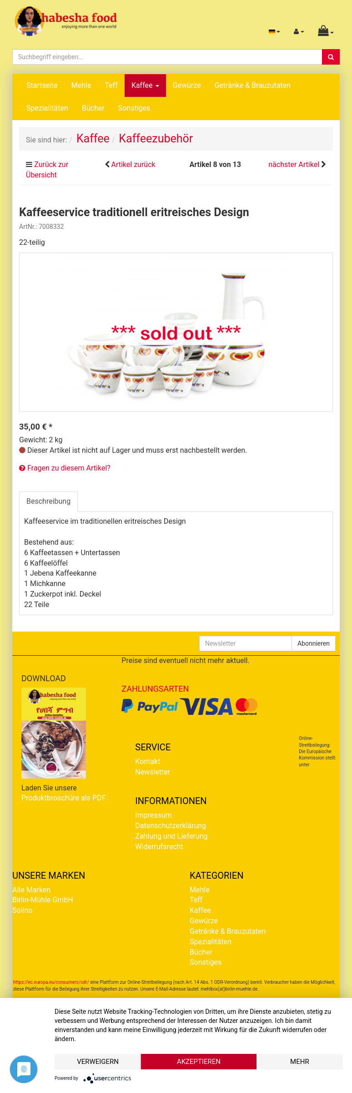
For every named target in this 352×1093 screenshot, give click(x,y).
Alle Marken (31, 890)
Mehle (81, 85)
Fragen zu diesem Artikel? (65, 468)
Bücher (93, 108)
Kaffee (145, 85)
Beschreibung (48, 501)
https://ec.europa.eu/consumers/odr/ (51, 982)
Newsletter (152, 772)
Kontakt (147, 761)
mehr (299, 1062)
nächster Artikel (294, 164)
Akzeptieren (199, 1062)
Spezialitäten (47, 108)
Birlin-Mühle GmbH (42, 900)
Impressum (153, 815)
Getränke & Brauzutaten (252, 85)
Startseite (42, 85)
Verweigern (98, 1062)
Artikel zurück (133, 164)
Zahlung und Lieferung (171, 836)
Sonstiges (134, 108)
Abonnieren (313, 643)
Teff (111, 85)
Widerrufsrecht (159, 846)
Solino (22, 910)
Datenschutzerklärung (170, 825)
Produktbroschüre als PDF (63, 798)
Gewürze (187, 85)
